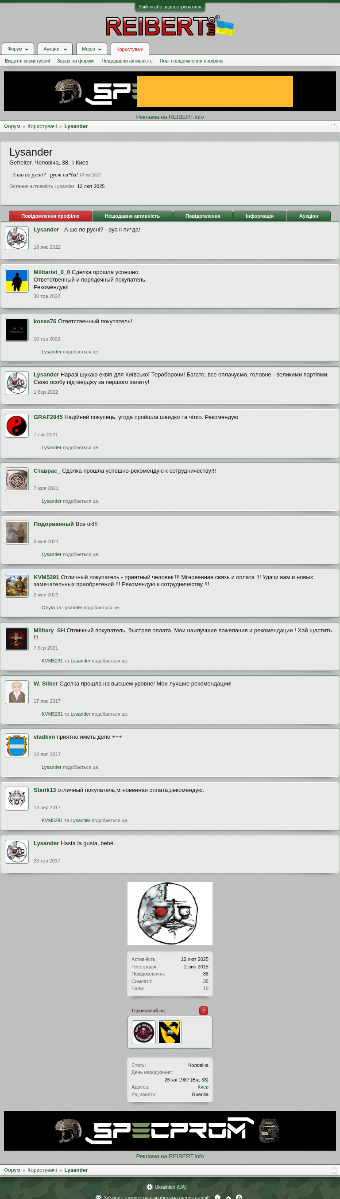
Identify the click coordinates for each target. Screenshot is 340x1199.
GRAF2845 (48, 417)
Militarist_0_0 (52, 272)
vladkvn (44, 736)
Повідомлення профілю (50, 216)
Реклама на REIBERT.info (170, 117)
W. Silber (46, 683)
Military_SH (49, 630)
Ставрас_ (47, 470)
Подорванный (54, 524)
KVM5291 (46, 577)
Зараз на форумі (76, 60)
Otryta (48, 607)
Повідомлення (202, 216)
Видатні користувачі (27, 60)
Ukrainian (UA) (170, 1187)
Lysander (46, 229)
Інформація (260, 216)
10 (206, 988)
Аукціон (308, 216)
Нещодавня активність (126, 60)
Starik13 (45, 790)
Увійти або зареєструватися (170, 6)
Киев (203, 1086)
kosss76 (45, 321)
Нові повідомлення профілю (192, 60)
